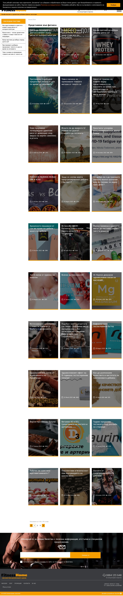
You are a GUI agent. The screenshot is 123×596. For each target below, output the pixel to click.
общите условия (40, 562)
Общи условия (7, 587)
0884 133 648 (114, 575)
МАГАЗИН (4, 584)
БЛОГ (10, 584)
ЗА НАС (35, 584)
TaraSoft (118, 594)
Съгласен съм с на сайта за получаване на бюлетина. (46, 562)
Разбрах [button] (113, 5)
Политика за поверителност (51, 5)
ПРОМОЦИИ (18, 584)
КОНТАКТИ (27, 584)
